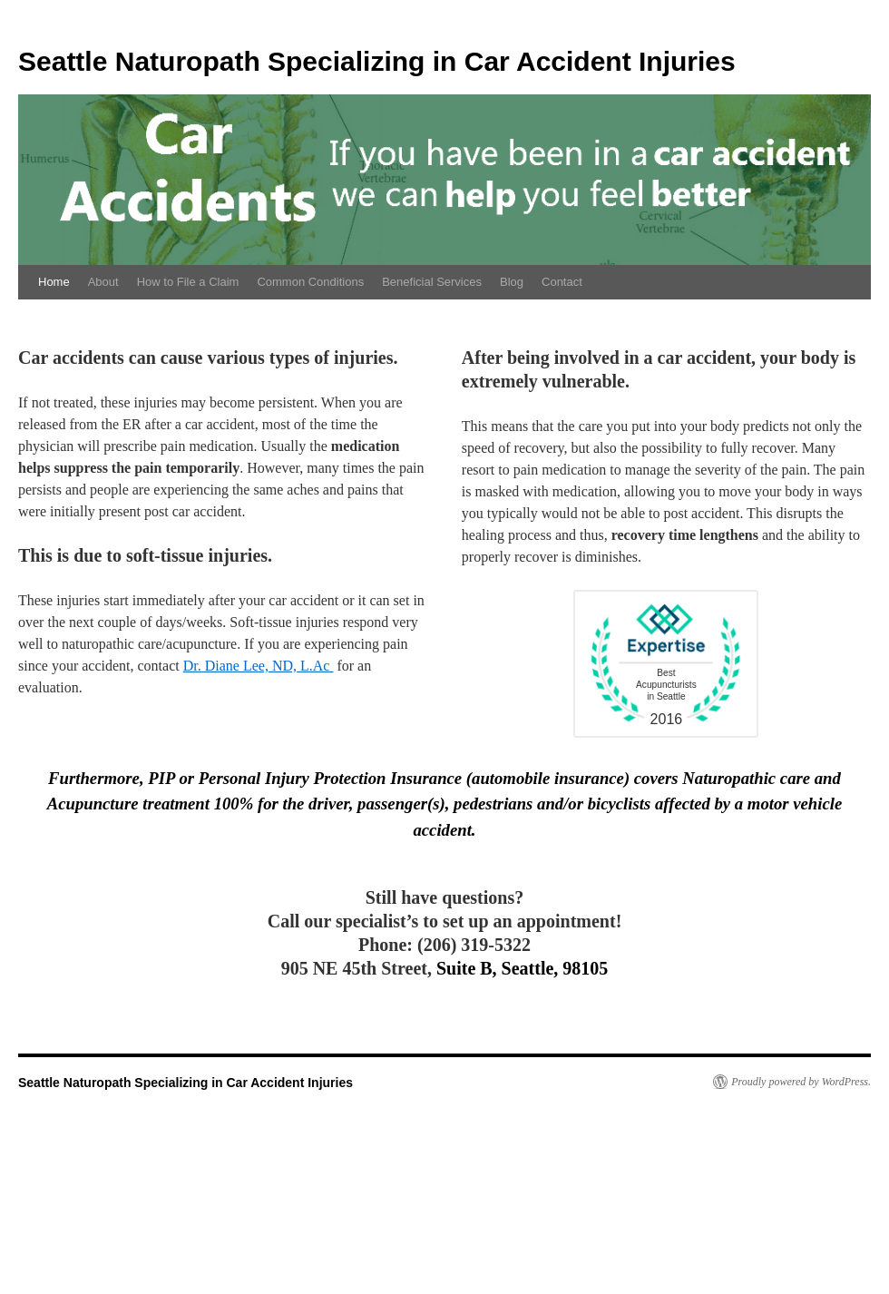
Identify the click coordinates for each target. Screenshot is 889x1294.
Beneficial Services (432, 282)
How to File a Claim (188, 282)
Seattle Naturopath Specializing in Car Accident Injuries (377, 61)
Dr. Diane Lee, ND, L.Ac (258, 665)
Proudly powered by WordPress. (801, 1081)
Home (54, 282)
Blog (511, 282)
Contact (562, 282)
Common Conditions (310, 282)
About (103, 282)
